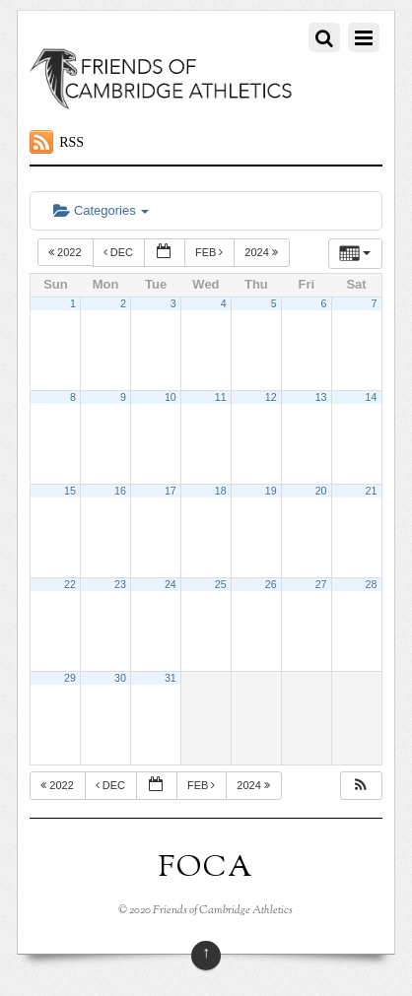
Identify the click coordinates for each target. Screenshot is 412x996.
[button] (360, 785)
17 (170, 491)
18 (221, 491)
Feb (211, 252)
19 (271, 491)
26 (271, 584)
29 (70, 678)
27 (321, 584)
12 (271, 397)
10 (170, 397)
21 (372, 491)
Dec (119, 252)
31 (170, 678)
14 (372, 397)
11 (221, 397)
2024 (262, 252)
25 (221, 584)
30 (120, 678)
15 (70, 491)
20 (321, 491)
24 (170, 584)
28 (372, 584)
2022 (66, 252)
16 (120, 491)
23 (120, 584)
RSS (71, 142)
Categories (101, 210)
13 (321, 397)
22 (70, 584)
